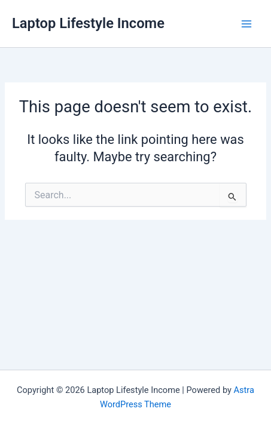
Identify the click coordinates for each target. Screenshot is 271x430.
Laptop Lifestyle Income (88, 23)
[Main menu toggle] (246, 23)
